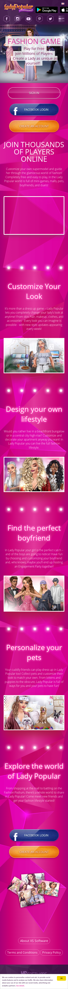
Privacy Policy (51, 952)
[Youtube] (28, 18)
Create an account (34, 126)
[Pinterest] (39, 18)
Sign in (34, 93)
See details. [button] (20, 985)
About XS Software (34, 941)
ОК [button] (61, 978)
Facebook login (34, 109)
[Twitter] (50, 18)
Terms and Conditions (22, 952)
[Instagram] (17, 18)
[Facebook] (6, 18)
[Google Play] (46, 10)
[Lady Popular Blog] (61, 18)
